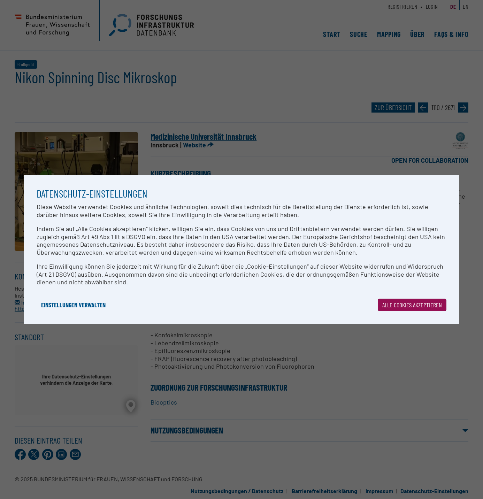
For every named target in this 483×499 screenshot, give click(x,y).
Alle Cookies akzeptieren (412, 305)
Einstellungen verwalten (73, 305)
